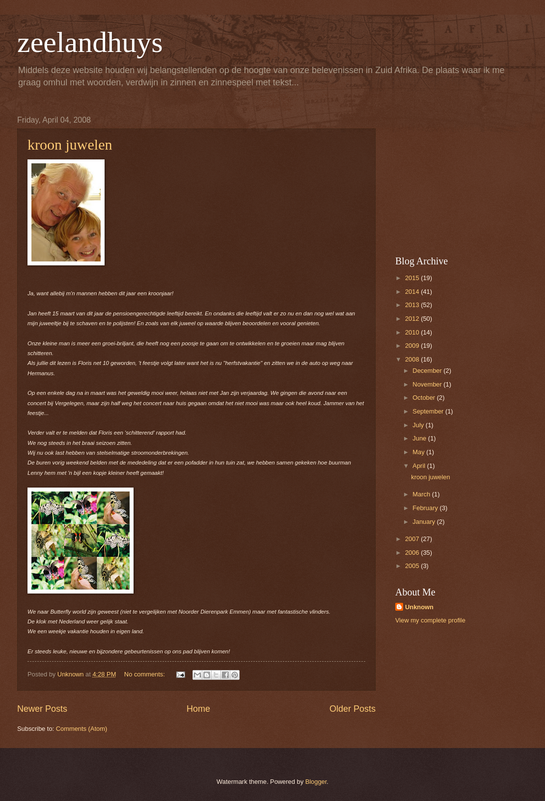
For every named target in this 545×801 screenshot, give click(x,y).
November (427, 384)
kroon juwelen (69, 144)
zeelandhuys (90, 42)
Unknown (419, 607)
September (428, 411)
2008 (413, 359)
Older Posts (352, 709)
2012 (413, 318)
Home (198, 709)
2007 (413, 539)
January (424, 521)
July (418, 425)
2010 (413, 332)
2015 (413, 278)
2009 (413, 345)
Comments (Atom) (81, 728)
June (420, 438)
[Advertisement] (456, 177)
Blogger (316, 781)
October (424, 397)
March (422, 494)
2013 (413, 305)
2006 (413, 552)
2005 (413, 565)
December (427, 370)
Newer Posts (42, 709)
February (425, 508)
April (419, 465)
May (419, 452)
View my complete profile (430, 620)
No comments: (145, 674)
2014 (413, 291)
